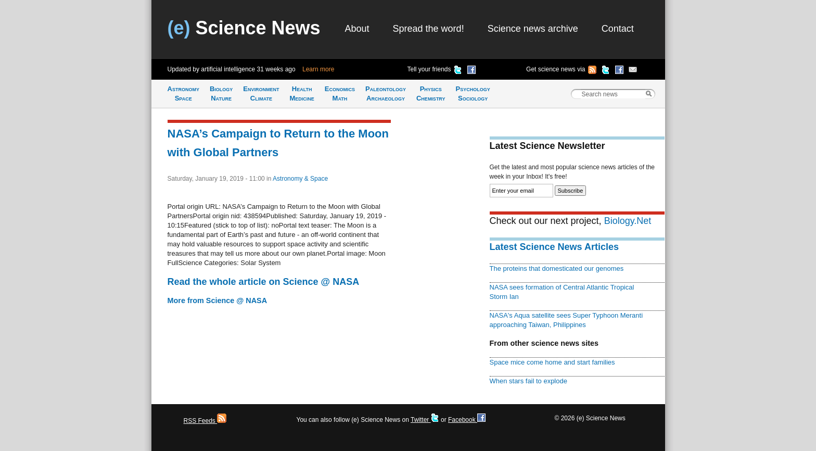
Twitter (425, 419)
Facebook (467, 419)
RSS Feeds (205, 420)
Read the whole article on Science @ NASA (264, 282)
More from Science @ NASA (217, 300)
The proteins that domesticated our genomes (557, 268)
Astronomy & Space (300, 178)
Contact (618, 28)
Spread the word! (428, 28)
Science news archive (533, 28)
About (357, 28)
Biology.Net (628, 221)
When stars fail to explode (528, 381)
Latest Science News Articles (554, 247)
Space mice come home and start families (552, 362)
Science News (244, 28)
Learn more (318, 69)
